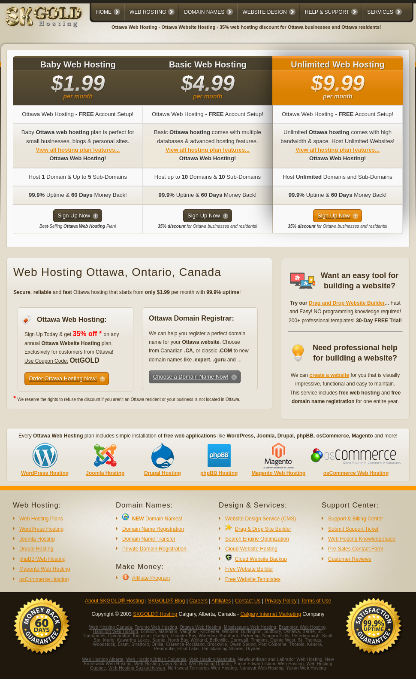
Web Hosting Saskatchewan (137, 668)
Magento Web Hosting (279, 473)
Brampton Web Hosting (302, 627)
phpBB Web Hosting (42, 559)
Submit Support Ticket (353, 529)
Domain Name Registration (153, 529)
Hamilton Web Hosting (115, 631)
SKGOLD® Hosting (155, 614)
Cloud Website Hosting (251, 549)
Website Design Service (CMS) (260, 519)
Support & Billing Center (355, 519)
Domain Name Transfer (148, 539)
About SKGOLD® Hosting (114, 601)
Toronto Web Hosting (156, 627)
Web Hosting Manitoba (212, 659)
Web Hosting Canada (110, 627)
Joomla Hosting (105, 473)
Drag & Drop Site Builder (263, 529)
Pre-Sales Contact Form (355, 549)
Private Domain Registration (154, 549)
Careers (198, 601)
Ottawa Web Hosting (200, 627)
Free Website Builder (249, 569)
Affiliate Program (151, 578)
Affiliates (221, 601)
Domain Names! (157, 519)
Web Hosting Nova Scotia (160, 663)
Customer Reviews (349, 559)
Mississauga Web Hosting (250, 627)
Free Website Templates (252, 579)
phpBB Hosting (219, 473)
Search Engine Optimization (257, 539)
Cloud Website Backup (261, 559)
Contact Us (247, 601)
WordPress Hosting (45, 473)
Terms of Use (316, 601)
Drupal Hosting (162, 473)
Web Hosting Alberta (103, 659)
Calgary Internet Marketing (270, 614)
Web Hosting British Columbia (156, 659)
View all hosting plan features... (78, 150)
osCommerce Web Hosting (356, 473)
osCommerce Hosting (44, 579)
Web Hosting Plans (41, 519)
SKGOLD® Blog (166, 601)
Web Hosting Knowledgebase (361, 539)
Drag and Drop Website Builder (347, 303)
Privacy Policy (281, 601)
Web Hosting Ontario (210, 663)
